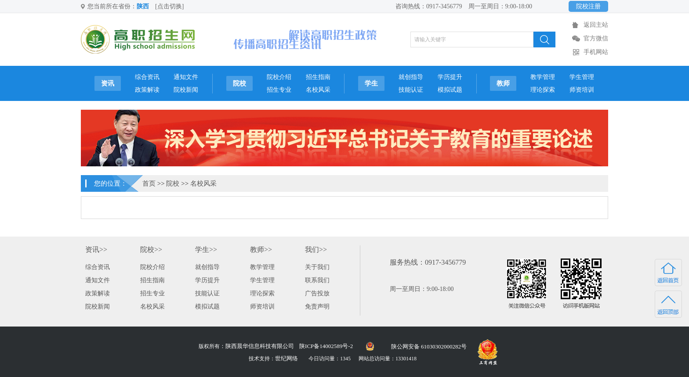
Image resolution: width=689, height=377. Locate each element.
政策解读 (147, 89)
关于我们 (317, 267)
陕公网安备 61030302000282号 (429, 346)
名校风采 (318, 89)
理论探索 (542, 89)
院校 (239, 83)
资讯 (107, 83)
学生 (371, 83)
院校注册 (588, 6)
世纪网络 (286, 358)
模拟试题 (450, 89)
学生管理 (581, 77)
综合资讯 (147, 77)
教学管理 (542, 77)
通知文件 (186, 77)
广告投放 (317, 293)
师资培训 (581, 89)
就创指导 (411, 77)
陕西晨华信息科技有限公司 (259, 346)
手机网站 (596, 52)
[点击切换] (169, 6)
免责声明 (317, 306)
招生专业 (279, 89)
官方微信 (596, 38)
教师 (503, 83)
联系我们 (317, 280)
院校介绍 (279, 77)
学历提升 (450, 77)
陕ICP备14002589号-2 (326, 346)
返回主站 (596, 25)
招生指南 (318, 77)
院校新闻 (186, 89)
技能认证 (411, 89)
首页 (149, 183)
